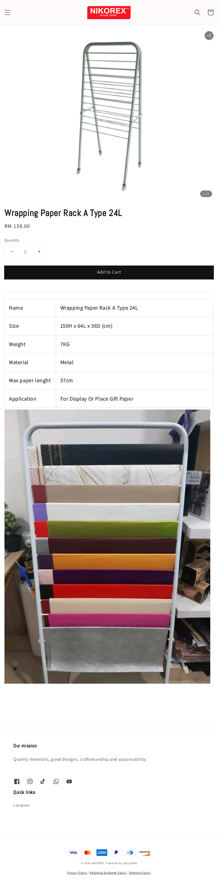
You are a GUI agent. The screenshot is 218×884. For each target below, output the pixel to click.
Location (21, 805)
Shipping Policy (140, 873)
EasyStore (130, 863)
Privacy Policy (77, 873)
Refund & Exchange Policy (108, 873)
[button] (7, 12)
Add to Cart (109, 272)
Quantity (11, 240)
